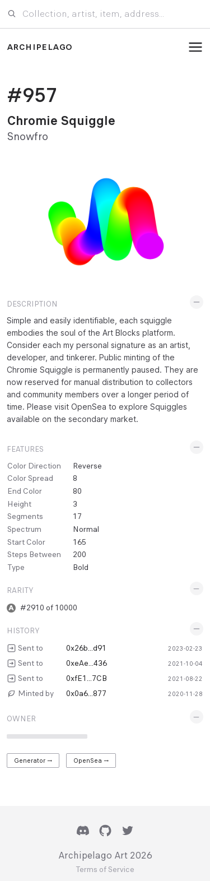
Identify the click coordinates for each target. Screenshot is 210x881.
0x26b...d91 (86, 647)
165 (79, 542)
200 (79, 554)
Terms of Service (105, 869)
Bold (80, 567)
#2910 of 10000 (48, 607)
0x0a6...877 (86, 693)
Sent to (30, 647)
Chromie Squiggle (61, 121)
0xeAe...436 (86, 663)
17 (77, 516)
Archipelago (39, 47)
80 (77, 491)
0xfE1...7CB (86, 678)
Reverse (87, 465)
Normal (86, 529)
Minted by (36, 693)
